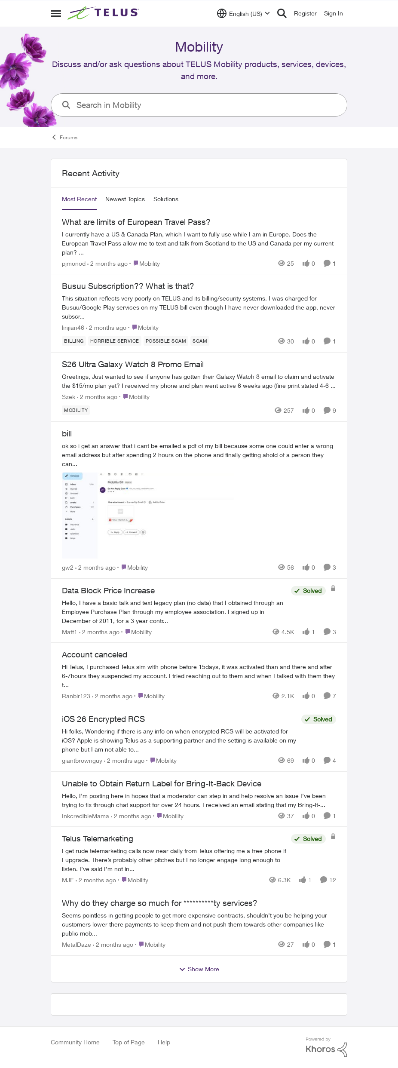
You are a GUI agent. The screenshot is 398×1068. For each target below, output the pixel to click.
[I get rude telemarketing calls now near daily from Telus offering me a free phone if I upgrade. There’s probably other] (174, 859)
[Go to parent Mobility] (144, 262)
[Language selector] (243, 13)
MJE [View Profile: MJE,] (68, 880)
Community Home (75, 1042)
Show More (199, 969)
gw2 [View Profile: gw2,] (67, 567)
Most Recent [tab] (79, 199)
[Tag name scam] (199, 341)
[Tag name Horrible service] (114, 341)
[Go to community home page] (104, 13)
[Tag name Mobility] (76, 410)
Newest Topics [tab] (125, 199)
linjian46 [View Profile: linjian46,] (73, 327)
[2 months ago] (107, 262)
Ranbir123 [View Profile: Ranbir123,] (76, 696)
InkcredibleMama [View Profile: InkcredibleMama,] (85, 815)
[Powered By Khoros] (326, 1047)
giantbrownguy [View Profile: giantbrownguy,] (82, 760)
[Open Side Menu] (55, 13)
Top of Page (129, 1042)
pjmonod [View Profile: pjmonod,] (74, 263)
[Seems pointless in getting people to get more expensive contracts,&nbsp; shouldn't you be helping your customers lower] (199, 924)
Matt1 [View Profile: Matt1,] (69, 631)
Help (164, 1042)
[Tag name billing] (74, 341)
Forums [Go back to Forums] (64, 137)
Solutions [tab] (165, 199)
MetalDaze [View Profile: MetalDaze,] (76, 944)
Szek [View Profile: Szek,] (68, 396)
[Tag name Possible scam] (166, 341)
